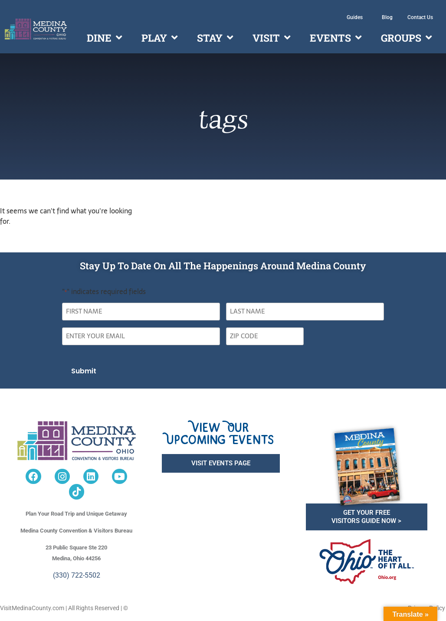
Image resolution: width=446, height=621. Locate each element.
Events (335, 37)
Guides (357, 17)
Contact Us (420, 17)
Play (159, 37)
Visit (271, 37)
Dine (104, 37)
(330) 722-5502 (76, 575)
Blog (387, 17)
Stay (215, 37)
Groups (406, 37)
